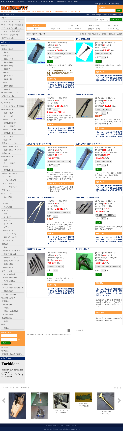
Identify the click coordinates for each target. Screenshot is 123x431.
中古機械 (5, 328)
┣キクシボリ (7, 217)
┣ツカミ (5, 204)
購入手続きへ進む (8, 38)
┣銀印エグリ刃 (7, 76)
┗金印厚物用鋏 (7, 62)
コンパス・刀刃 (113, 29)
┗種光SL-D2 (7, 140)
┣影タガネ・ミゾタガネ (11, 251)
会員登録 (95, 15)
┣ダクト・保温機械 (9, 277)
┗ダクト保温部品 (8, 281)
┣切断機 (5, 308)
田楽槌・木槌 (55, 29)
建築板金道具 (7, 284)
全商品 (4, 46)
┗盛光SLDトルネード (10, 170)
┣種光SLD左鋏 (7, 136)
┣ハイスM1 (6, 177)
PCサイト (5, 18)
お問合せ (5, 347)
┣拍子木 (5, 227)
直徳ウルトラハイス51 (10, 93)
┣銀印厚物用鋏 (7, 86)
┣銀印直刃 (6, 69)
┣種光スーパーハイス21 (11, 146)
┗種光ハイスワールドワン (12, 150)
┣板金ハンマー (7, 220)
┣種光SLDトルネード (10, 133)
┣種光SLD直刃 (7, 113)
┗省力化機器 (7, 207)
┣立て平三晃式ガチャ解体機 (12, 288)
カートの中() (116, 4)
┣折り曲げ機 (7, 304)
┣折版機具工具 (7, 291)
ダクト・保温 (7, 271)
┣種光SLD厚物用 (8, 126)
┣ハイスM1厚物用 (9, 180)
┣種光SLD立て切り (9, 123)
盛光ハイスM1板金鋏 (9, 173)
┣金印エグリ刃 (7, 59)
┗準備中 (5, 321)
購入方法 (5, 351)
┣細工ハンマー (7, 224)
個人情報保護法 (48, 429)
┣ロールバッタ (7, 200)
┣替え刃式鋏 (7, 197)
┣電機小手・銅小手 (9, 237)
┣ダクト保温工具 (8, 274)
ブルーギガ (6, 103)
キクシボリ (75, 25)
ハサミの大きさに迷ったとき (12, 25)
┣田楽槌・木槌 (7, 230)
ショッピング (105, 4)
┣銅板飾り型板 (7, 264)
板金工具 (5, 210)
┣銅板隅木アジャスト (10, 257)
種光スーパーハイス (9, 143)
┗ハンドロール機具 (9, 294)
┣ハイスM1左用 (8, 183)
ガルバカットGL (8, 96)
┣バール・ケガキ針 (9, 234)
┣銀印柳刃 (6, 72)
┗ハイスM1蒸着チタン (10, 187)
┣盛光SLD (6, 160)
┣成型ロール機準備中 (10, 311)
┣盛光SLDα (6, 167)
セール (4, 325)
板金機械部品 (7, 318)
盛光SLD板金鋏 (7, 156)
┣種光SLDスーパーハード (11, 130)
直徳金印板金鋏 (7, 49)
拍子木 (36, 29)
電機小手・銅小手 (94, 29)
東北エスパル (7, 193)
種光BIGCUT (6, 153)
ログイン (88, 15)
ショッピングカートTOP (11, 21)
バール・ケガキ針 (74, 29)
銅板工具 (5, 244)
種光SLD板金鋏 (7, 109)
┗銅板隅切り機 (7, 267)
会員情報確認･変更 (115, 15)
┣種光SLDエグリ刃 (9, 120)
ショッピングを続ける (10, 35)
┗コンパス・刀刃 (8, 241)
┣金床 (4, 247)
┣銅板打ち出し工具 (9, 254)
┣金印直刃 (6, 52)
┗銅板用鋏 (6, 89)
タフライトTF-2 (8, 99)
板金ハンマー (94, 25)
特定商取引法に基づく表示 (12, 354)
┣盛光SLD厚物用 (8, 163)
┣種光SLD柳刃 (7, 116)
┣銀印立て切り (7, 79)
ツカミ (55, 25)
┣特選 (4, 83)
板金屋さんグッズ (8, 298)
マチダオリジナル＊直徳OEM (13, 106)
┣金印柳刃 (6, 56)
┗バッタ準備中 (7, 314)
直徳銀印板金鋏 (7, 66)
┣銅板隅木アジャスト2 (10, 261)
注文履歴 (103, 15)
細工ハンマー (113, 25)
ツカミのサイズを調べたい (12, 28)
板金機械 (5, 301)
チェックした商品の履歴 (11, 31)
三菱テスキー (7, 190)
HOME (96, 4)
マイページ (73, 425)
